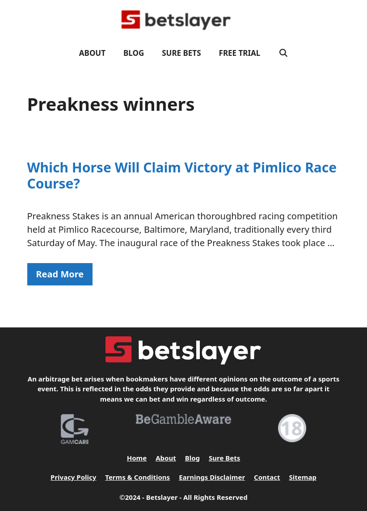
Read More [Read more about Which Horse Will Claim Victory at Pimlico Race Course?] (60, 274)
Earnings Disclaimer (212, 477)
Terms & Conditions (137, 477)
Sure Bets (181, 53)
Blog (133, 53)
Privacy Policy (73, 477)
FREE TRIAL (240, 53)
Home (137, 457)
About (92, 53)
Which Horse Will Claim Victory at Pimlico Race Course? (182, 175)
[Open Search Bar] (283, 53)
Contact (267, 477)
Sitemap (302, 477)
